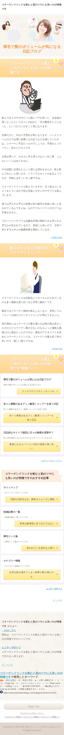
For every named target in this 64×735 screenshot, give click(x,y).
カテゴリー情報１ (14, 717)
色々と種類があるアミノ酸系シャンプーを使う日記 (31, 417)
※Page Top (57, 349)
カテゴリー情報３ (50, 717)
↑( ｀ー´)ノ (57, 600)
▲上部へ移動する (54, 589)
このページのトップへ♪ (51, 461)
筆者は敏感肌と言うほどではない (37, 523)
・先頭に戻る (56, 237)
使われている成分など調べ (41, 548)
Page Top (33, 706)
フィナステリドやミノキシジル (38, 391)
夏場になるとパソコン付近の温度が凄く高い (31, 446)
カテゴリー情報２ (32, 717)
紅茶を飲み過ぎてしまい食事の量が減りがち (31, 574)
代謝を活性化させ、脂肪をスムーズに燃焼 (32, 499)
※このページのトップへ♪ (32, 713)
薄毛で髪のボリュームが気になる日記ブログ (32, 49)
